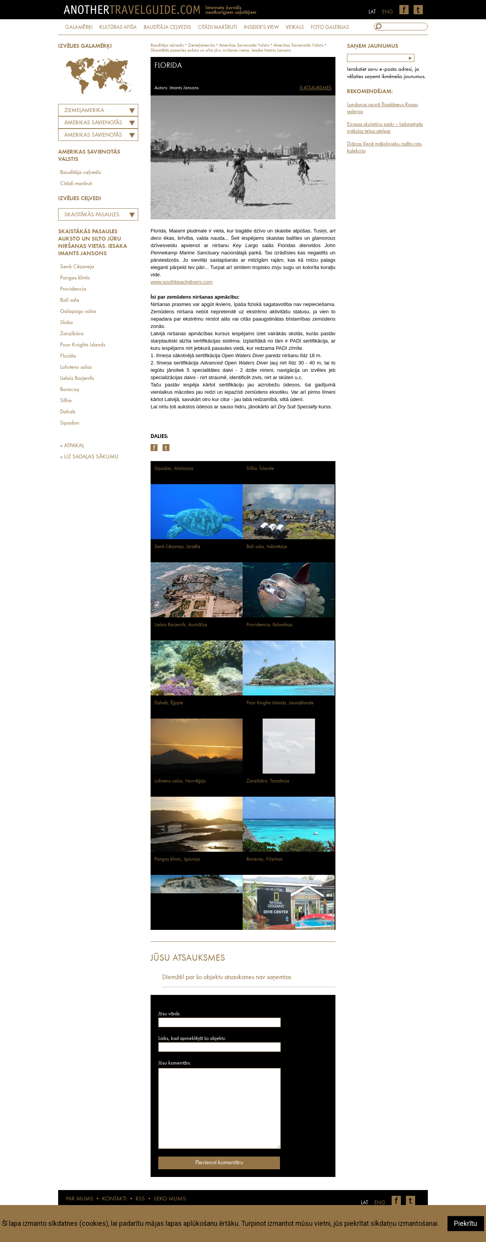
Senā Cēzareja (77, 267)
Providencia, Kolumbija (269, 624)
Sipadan (69, 423)
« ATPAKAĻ (72, 446)
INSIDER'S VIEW (261, 27)
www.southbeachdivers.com (182, 282)
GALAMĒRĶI (78, 27)
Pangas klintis (75, 278)
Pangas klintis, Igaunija (177, 859)
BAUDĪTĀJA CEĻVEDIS (167, 27)
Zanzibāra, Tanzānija (267, 781)
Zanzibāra (72, 334)
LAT (372, 12)
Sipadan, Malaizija (173, 468)
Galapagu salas (78, 311)
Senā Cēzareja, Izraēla (177, 546)
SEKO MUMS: (170, 1199)
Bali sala (69, 300)
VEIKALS (295, 27)
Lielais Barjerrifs (77, 378)
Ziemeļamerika (84, 111)
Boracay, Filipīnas (264, 859)
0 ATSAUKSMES (316, 87)
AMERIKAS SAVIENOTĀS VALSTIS (91, 124)
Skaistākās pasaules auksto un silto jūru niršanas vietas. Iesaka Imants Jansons (92, 216)
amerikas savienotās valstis (244, 45)
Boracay (69, 390)
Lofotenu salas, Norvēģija (180, 781)
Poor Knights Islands (82, 345)
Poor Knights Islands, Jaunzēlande (279, 702)
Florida (68, 356)
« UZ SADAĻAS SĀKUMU (89, 457)
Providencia (73, 289)
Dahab (67, 412)
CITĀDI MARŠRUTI (217, 27)
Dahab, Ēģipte (168, 702)
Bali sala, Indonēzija (266, 546)
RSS (140, 1199)
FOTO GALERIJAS (330, 27)
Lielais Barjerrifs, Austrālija (180, 624)
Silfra (66, 401)
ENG (387, 12)
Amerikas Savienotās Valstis (91, 136)
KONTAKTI (114, 1199)
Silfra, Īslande (260, 468)
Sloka (66, 323)
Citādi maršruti (76, 184)
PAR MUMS (79, 1199)
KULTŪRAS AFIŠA (118, 27)
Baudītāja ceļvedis (80, 173)
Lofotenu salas (76, 367)
